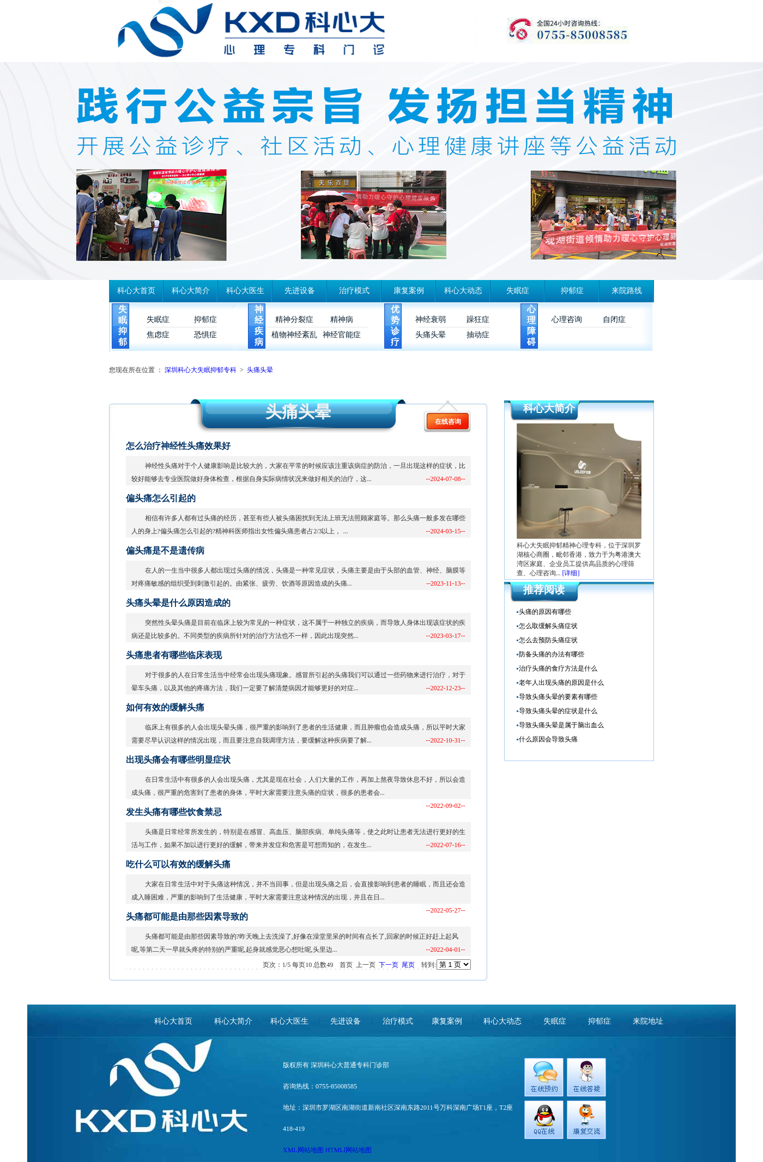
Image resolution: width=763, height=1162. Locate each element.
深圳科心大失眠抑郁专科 (201, 370)
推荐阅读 (544, 589)
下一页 (388, 965)
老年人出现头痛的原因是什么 (561, 682)
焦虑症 (158, 335)
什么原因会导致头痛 (548, 739)
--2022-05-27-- (445, 910)
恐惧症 (205, 335)
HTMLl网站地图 (348, 1150)
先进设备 (299, 291)
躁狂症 (478, 319)
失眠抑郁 (122, 325)
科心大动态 (463, 291)
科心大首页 (136, 291)
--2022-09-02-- (445, 806)
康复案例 (408, 291)
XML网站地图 (304, 1150)
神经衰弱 (430, 319)
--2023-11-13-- (445, 583)
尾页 (408, 965)
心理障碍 (531, 325)
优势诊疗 (395, 325)
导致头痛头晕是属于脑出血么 (561, 725)
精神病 (341, 319)
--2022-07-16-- (445, 845)
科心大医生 (245, 291)
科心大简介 (191, 291)
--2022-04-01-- (445, 949)
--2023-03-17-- (445, 636)
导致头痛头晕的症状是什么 (558, 711)
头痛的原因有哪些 (545, 612)
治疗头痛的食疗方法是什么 (558, 668)
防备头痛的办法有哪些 (551, 654)
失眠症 (517, 291)
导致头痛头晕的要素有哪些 (558, 697)
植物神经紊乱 (294, 335)
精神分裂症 (294, 319)
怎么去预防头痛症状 (548, 640)
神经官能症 (342, 335)
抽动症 (478, 335)
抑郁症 (572, 291)
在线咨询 (448, 421)
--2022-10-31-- (445, 740)
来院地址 (648, 1021)
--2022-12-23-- (445, 688)
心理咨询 (567, 319)
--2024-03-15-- (445, 531)
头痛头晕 (430, 335)
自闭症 (614, 319)
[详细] (571, 573)
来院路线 (626, 291)
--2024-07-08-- (445, 479)
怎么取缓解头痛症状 (548, 626)
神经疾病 (259, 325)
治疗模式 (354, 291)
